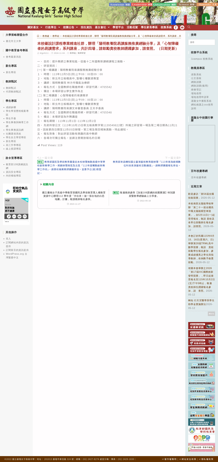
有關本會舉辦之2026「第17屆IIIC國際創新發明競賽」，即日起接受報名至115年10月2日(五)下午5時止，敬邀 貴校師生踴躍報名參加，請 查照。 (201, 278)
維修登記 (196, 88)
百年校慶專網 (198, 176)
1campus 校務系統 (202, 58)
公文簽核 (196, 77)
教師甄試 (11, 87)
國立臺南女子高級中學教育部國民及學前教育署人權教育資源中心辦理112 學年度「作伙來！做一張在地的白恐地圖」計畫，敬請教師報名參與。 (74, 195)
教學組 (73, 52)
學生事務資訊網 (15, 129)
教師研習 (82, 52)
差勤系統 (196, 73)
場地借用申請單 (200, 96)
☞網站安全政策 (187, 458)
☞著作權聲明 (169, 458)
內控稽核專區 (13, 175)
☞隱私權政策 (206, 458)
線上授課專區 (13, 148)
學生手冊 (11, 117)
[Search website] (189, 26)
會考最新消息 (13, 56)
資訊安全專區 (13, 171)
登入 (8, 238)
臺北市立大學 (13, 40)
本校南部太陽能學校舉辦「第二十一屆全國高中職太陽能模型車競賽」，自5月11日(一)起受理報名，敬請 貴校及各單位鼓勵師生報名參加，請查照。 (201, 214)
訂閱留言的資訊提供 (17, 249)
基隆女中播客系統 (201, 100)
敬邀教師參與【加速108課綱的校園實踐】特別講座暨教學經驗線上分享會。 (144, 193)
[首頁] (38, 35)
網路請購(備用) (199, 85)
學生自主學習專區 (16, 136)
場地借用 (196, 92)
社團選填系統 (13, 133)
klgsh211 (44, 52)
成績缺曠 (11, 106)
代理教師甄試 (13, 91)
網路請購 (196, 81)
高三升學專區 (13, 144)
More (211, 313)
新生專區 (11, 71)
